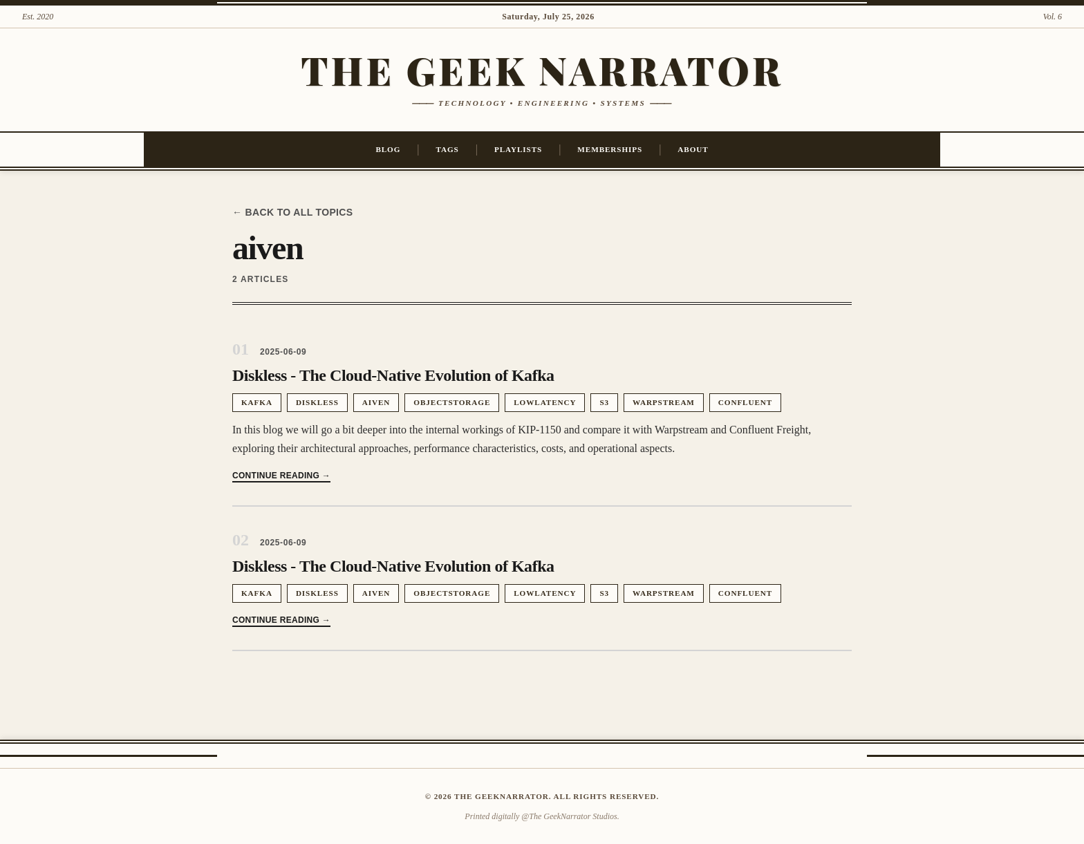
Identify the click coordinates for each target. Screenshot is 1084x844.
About (693, 149)
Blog (387, 149)
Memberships (609, 149)
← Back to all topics (292, 212)
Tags (447, 149)
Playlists (518, 149)
